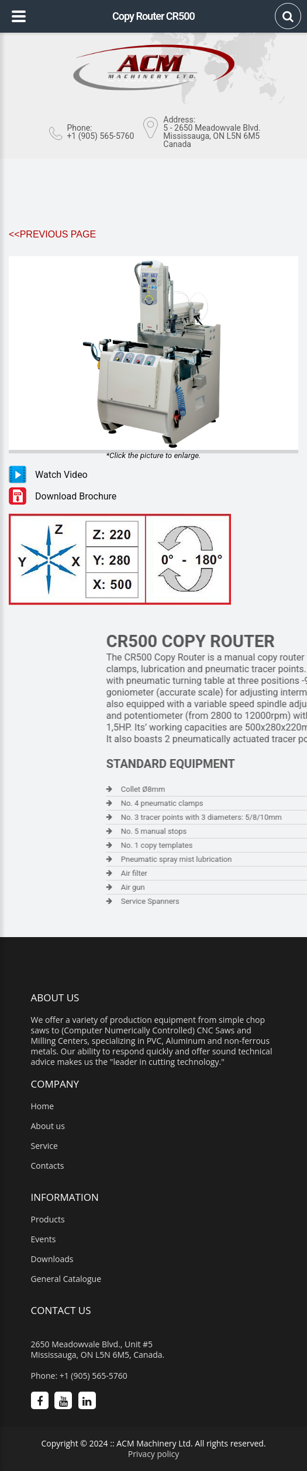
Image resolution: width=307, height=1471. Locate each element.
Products (48, 1219)
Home (42, 1106)
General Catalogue (66, 1279)
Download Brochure (75, 496)
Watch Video (61, 474)
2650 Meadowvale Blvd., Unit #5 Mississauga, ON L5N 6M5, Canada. (98, 1349)
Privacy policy (154, 1453)
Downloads (52, 1259)
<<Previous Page (52, 234)
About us (48, 1126)
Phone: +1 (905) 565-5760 (79, 1376)
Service (44, 1146)
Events (43, 1239)
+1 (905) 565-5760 (100, 136)
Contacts (47, 1166)
